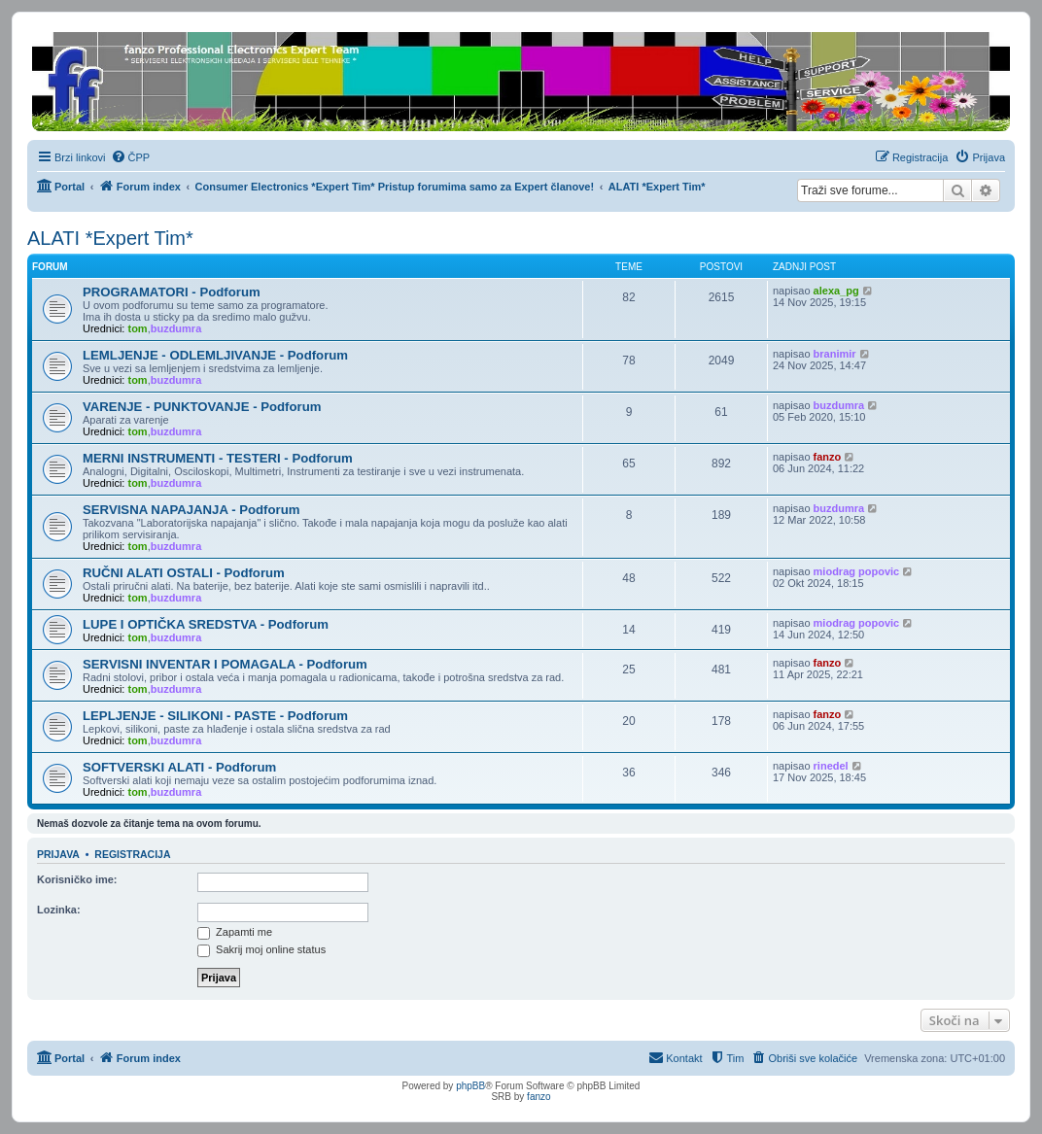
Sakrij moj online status (261, 949)
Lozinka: (59, 909)
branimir (835, 354)
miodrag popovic (857, 571)
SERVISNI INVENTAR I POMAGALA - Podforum (225, 664)
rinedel (831, 766)
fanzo (828, 457)
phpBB (470, 1086)
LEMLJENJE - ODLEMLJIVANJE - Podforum (215, 355)
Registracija (132, 854)
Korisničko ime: (77, 879)
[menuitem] (131, 157)
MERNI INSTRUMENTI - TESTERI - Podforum (218, 458)
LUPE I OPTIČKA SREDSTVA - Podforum (206, 624)
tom (137, 328)
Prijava (58, 854)
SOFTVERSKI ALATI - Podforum (179, 767)
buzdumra (176, 328)
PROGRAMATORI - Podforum (171, 292)
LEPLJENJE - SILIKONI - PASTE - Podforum (215, 715)
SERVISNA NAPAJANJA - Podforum (191, 509)
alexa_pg (836, 290)
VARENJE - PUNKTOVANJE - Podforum (202, 406)
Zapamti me (234, 932)
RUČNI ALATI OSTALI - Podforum (184, 573)
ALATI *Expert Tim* (110, 238)
